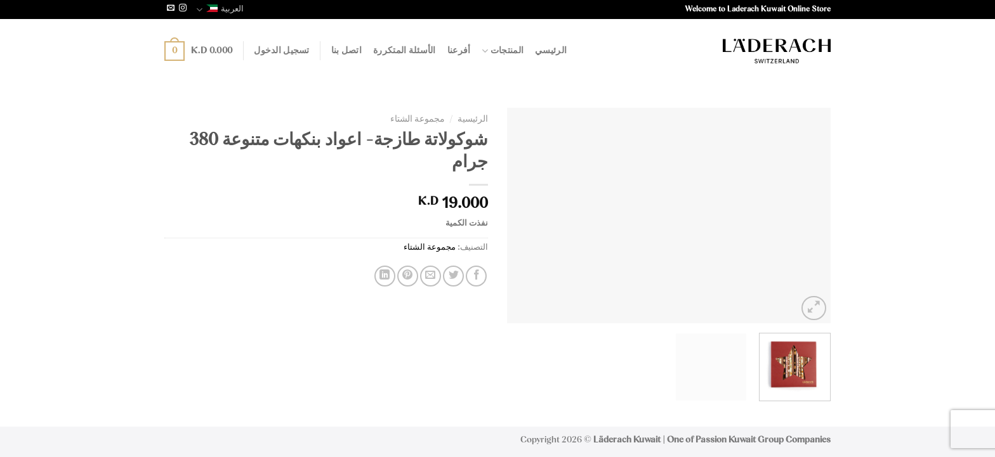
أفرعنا (459, 50)
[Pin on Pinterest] (407, 276)
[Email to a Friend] (430, 276)
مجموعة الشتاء (417, 119)
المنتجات (503, 51)
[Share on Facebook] (476, 276)
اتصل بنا (346, 50)
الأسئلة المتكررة (404, 50)
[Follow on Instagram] (183, 9)
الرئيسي (551, 50)
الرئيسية (473, 119)
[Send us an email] (171, 9)
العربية (220, 10)
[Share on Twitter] (453, 276)
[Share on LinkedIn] (384, 276)
